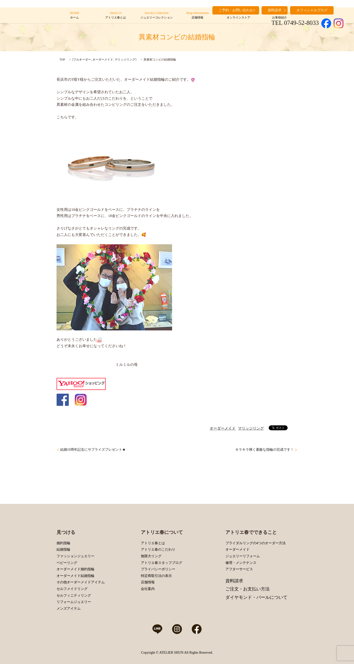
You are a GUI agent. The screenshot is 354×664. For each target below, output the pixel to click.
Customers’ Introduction (279, 15)
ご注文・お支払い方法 (247, 589)
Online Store (238, 15)
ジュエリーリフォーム (242, 556)
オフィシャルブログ (311, 10)
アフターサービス (239, 569)
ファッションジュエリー (75, 556)
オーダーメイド (102, 59)
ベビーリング (67, 563)
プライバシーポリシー (158, 569)
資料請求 (234, 580)
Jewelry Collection (156, 15)
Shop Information (197, 15)
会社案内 (148, 589)
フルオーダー (82, 59)
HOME (74, 15)
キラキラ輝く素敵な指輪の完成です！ (264, 449)
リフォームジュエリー (74, 602)
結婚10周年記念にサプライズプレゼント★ (93, 449)
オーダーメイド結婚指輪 (75, 576)
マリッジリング (125, 59)
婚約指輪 (63, 543)
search (339, 10)
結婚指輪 (63, 549)
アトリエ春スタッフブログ (161, 563)
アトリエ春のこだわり (158, 549)
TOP (62, 59)
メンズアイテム (69, 608)
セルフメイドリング (72, 589)
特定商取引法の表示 (156, 576)
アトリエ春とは (153, 543)
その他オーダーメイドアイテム (81, 582)
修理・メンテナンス (240, 563)
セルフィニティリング (74, 595)
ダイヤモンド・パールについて (256, 597)
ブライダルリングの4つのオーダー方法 (255, 543)
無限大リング (151, 556)
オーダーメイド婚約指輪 (75, 569)
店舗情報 (148, 582)
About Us (115, 15)
